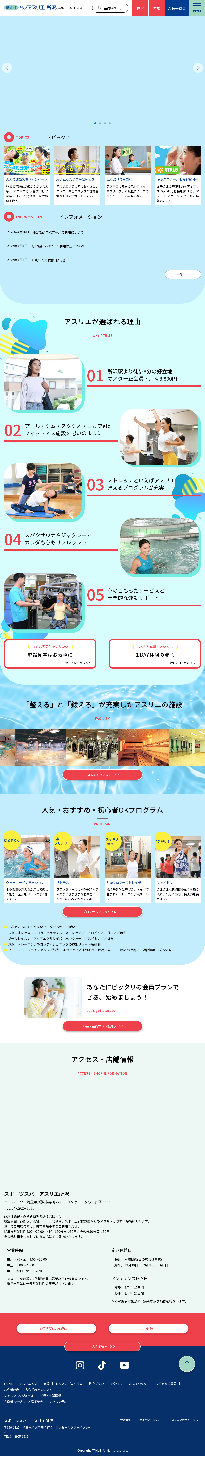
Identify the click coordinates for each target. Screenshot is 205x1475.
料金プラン (96, 1402)
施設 (46, 1402)
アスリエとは (28, 1402)
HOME (8, 1402)
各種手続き (35, 1420)
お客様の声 (11, 1408)
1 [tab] (95, 123)
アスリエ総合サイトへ (180, 1444)
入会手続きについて (38, 1408)
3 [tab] (105, 123)
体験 (156, 8)
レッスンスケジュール (19, 1414)
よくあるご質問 (165, 1402)
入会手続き (177, 8)
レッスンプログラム (69, 1402)
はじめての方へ (138, 1402)
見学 (140, 8)
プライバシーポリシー (180, 1438)
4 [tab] (110, 123)
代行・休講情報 (50, 1414)
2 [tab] (100, 123)
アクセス (116, 1402)
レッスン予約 (58, 1420)
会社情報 (153, 1438)
